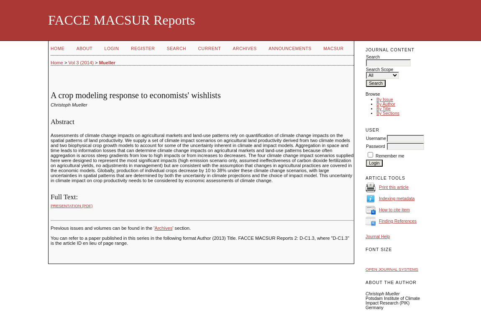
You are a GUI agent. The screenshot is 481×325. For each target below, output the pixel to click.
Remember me (390, 156)
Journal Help (378, 236)
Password (375, 146)
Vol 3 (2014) (81, 62)
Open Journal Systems (392, 269)
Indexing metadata (397, 198)
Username (376, 138)
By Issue (384, 99)
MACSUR (333, 48)
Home (57, 48)
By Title (383, 109)
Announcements (290, 48)
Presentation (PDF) (71, 205)
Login (112, 48)
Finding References (398, 221)
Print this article (394, 187)
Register (143, 48)
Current (209, 48)
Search (176, 48)
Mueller (107, 62)
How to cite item (394, 210)
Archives (244, 48)
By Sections (387, 113)
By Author (385, 104)
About (84, 48)
